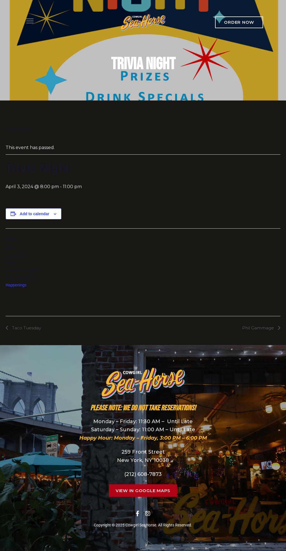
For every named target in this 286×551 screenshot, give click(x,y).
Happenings (16, 285)
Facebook (137, 513)
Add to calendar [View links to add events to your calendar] (34, 214)
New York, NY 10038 (143, 460)
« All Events (18, 129)
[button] (239, 22)
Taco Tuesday (27, 327)
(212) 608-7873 (143, 474)
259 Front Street (143, 452)
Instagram (147, 513)
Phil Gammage (258, 327)
